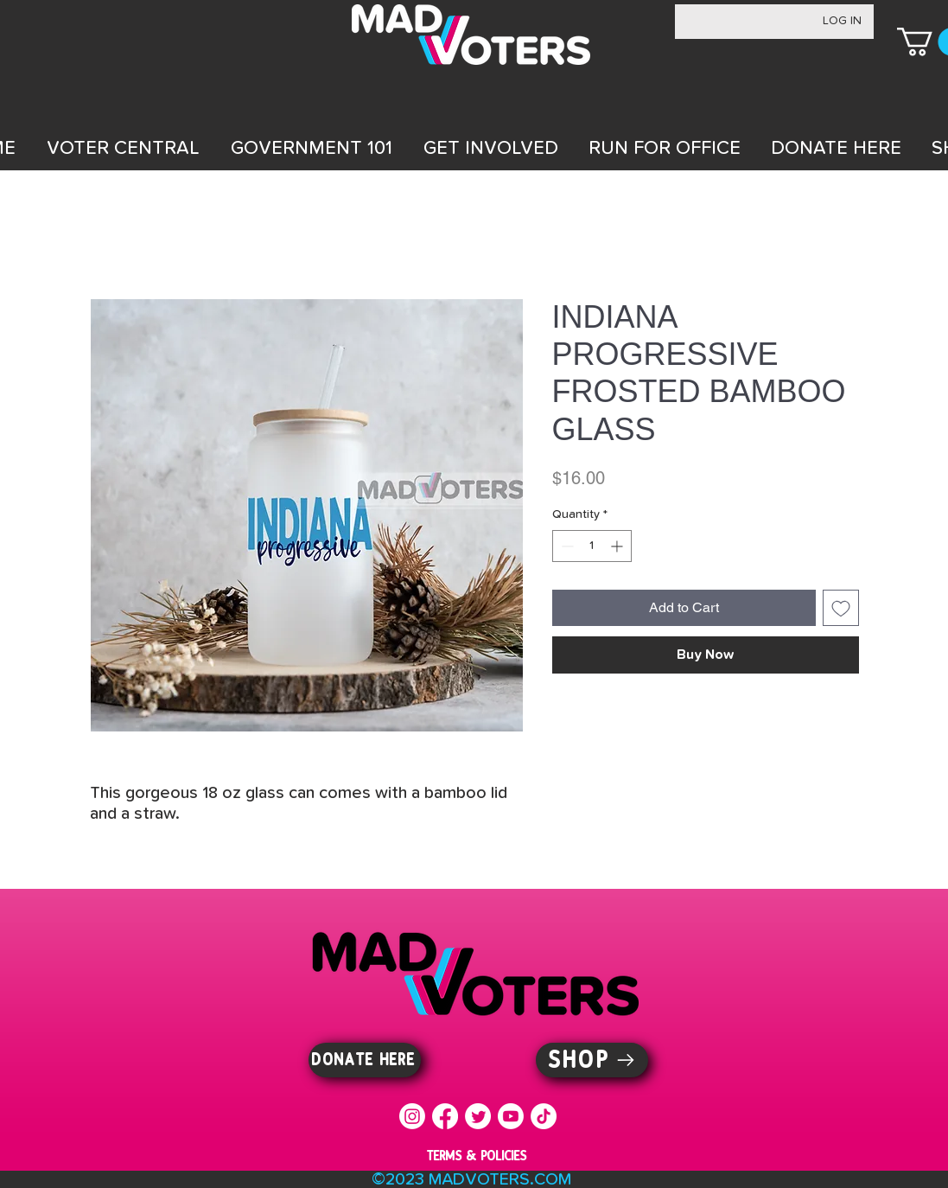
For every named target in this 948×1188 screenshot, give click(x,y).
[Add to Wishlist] (841, 608)
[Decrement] (565, 546)
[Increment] (618, 546)
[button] (123, 148)
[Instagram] (412, 1116)
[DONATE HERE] (365, 1060)
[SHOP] (592, 1060)
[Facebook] (445, 1116)
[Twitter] (478, 1116)
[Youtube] (511, 1116)
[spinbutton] (592, 546)
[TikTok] (544, 1116)
